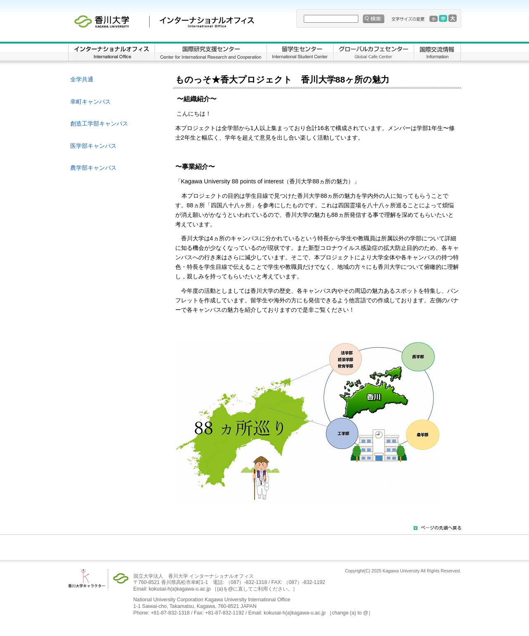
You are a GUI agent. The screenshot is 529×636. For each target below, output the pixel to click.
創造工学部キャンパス (99, 123)
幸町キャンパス (90, 101)
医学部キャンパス (93, 145)
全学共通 (81, 79)
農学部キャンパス (93, 167)
